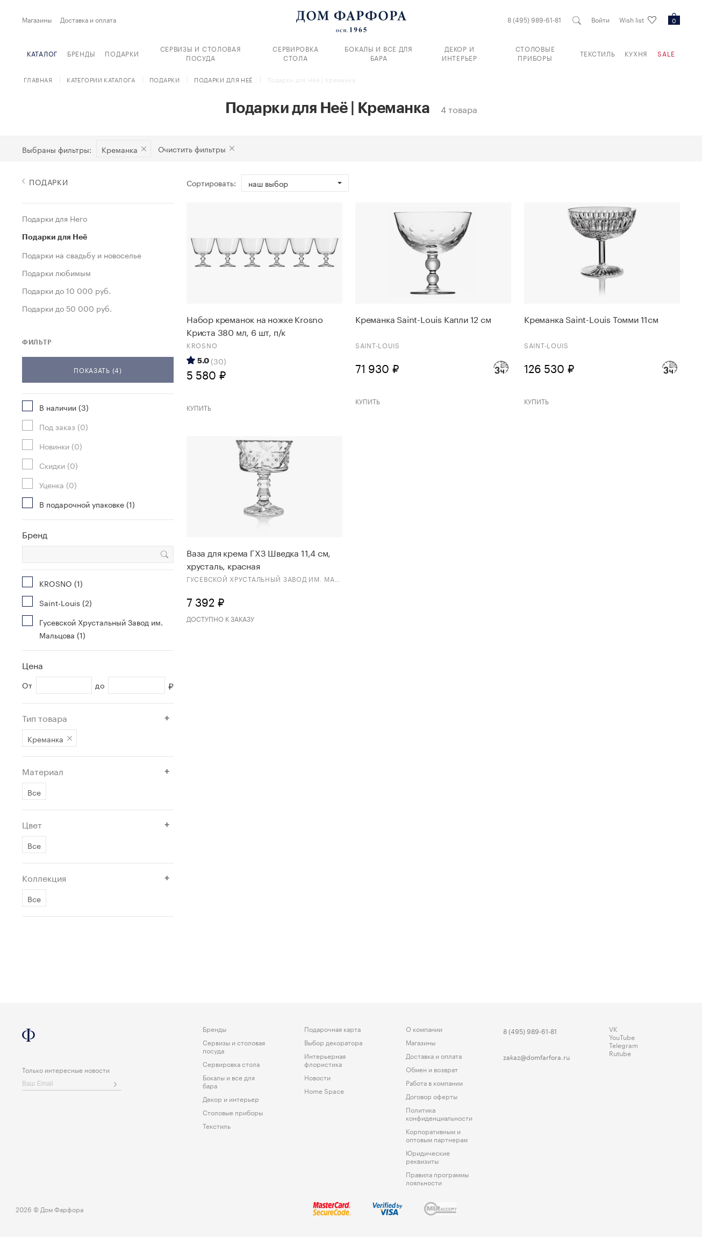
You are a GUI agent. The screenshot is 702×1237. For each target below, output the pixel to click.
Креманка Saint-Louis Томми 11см (591, 318)
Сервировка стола (295, 52)
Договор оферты (431, 1096)
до (100, 685)
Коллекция (44, 877)
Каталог (42, 53)
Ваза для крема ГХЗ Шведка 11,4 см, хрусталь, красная (259, 559)
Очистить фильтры (192, 148)
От (27, 685)
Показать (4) (98, 369)
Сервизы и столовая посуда (200, 52)
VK (613, 1028)
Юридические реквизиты (428, 1156)
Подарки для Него (54, 218)
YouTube (622, 1036)
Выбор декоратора (333, 1042)
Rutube (620, 1053)
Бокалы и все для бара (379, 52)
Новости (317, 1077)
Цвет (32, 824)
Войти (600, 19)
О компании (424, 1028)
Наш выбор (268, 183)
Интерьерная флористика (325, 1059)
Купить (199, 407)
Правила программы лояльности (437, 1178)
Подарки (122, 53)
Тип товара (44, 717)
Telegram (623, 1044)
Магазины (37, 19)
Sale (666, 53)
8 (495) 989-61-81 (534, 19)
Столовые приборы (535, 52)
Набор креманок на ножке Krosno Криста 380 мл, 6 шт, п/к (255, 325)
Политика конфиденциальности (439, 1113)
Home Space (324, 1090)
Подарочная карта (332, 1028)
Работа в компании (434, 1082)
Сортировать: (211, 183)
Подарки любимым (56, 272)
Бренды (81, 53)
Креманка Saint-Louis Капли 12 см (423, 318)
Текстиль (597, 53)
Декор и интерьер (459, 52)
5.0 (203, 360)
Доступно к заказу (220, 618)
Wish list (637, 20)
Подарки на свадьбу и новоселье (81, 255)
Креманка (120, 149)
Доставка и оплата (88, 19)
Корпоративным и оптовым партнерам (437, 1135)
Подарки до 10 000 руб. (66, 290)
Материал (42, 770)
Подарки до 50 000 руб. (67, 308)
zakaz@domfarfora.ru (536, 1056)
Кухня (636, 53)
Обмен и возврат (432, 1069)
